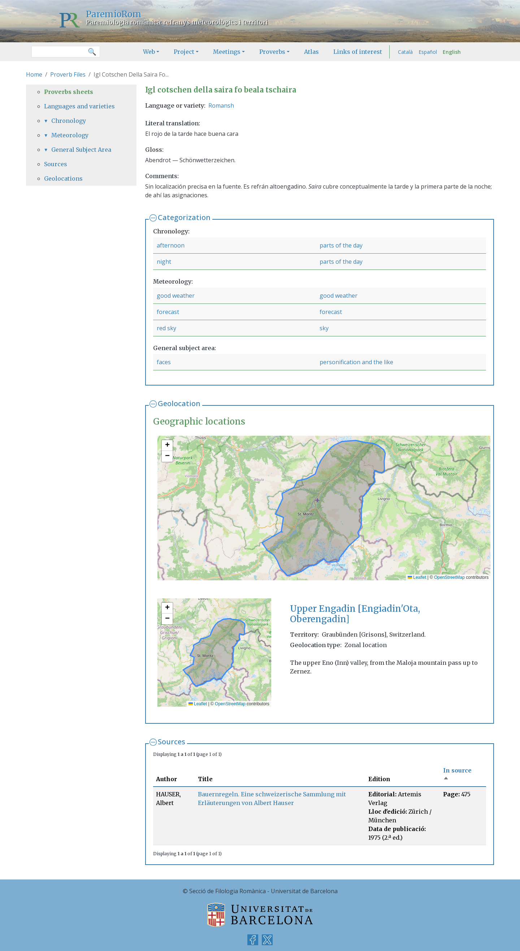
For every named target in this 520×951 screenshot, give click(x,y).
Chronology (68, 120)
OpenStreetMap (449, 577)
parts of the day (341, 245)
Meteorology (69, 135)
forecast (168, 312)
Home (34, 74)
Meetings (226, 51)
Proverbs (272, 51)
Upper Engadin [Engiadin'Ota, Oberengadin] (355, 614)
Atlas (311, 51)
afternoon (171, 245)
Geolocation (179, 403)
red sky (166, 328)
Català (405, 51)
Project (184, 51)
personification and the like (356, 362)
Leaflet (417, 577)
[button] (167, 445)
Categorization (184, 217)
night (164, 262)
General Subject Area (81, 149)
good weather (176, 296)
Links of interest (357, 51)
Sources (171, 741)
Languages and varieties (79, 106)
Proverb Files (68, 74)
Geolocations (63, 178)
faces (164, 362)
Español (428, 51)
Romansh (221, 105)
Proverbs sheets (68, 91)
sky (324, 328)
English (452, 51)
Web (149, 51)
